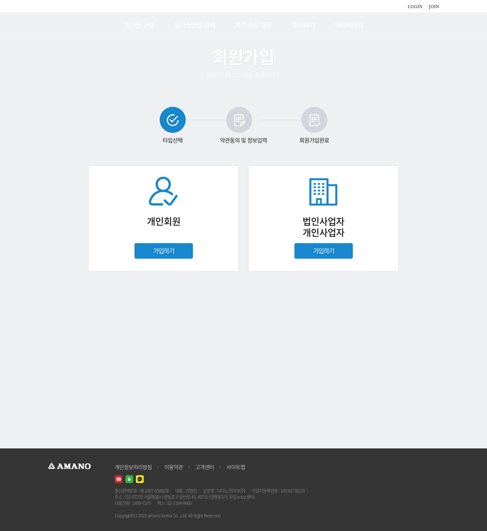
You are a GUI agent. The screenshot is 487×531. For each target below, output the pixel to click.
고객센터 (204, 467)
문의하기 (303, 25)
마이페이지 (349, 25)
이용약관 (173, 467)
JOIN (434, 6)
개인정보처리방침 (133, 467)
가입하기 (163, 250)
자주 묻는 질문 (253, 25)
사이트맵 (235, 467)
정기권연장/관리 (194, 25)
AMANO (72, 24)
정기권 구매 (139, 25)
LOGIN (414, 6)
